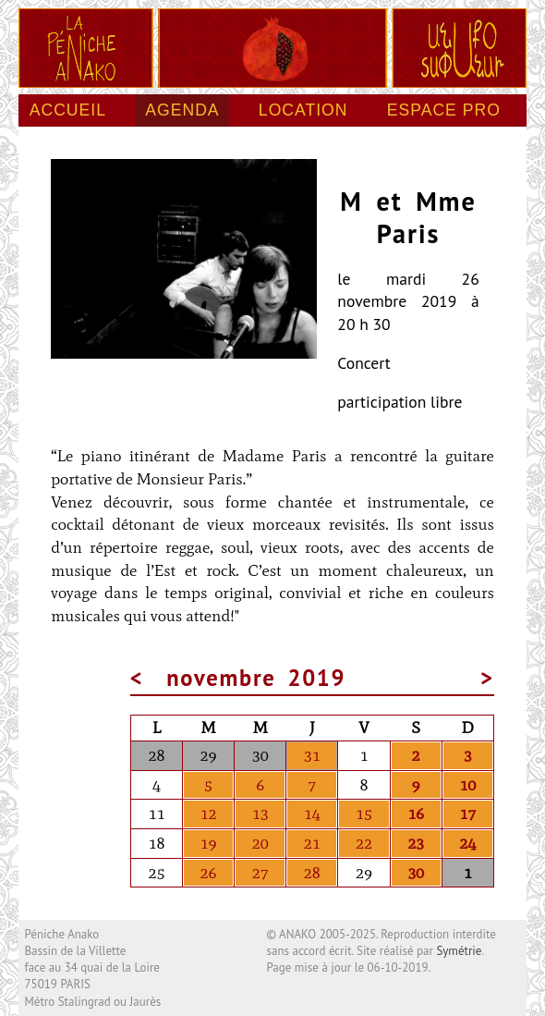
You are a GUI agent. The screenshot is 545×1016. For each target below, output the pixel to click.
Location (303, 110)
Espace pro (444, 110)
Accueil (68, 110)
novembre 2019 (255, 677)
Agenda (182, 110)
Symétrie (458, 951)
